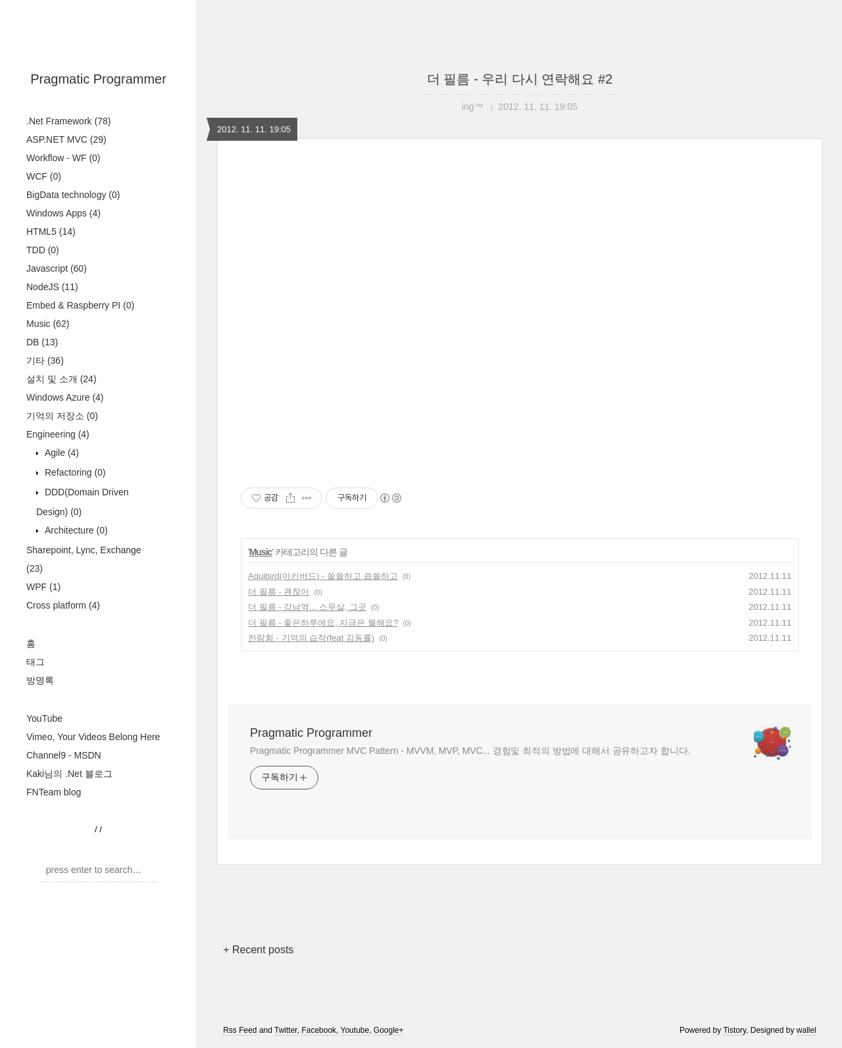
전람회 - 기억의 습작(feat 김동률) (311, 638)
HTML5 (51, 231)
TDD (42, 250)
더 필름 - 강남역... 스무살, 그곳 (307, 607)
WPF (43, 587)
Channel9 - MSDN (63, 755)
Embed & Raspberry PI (80, 305)
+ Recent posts (258, 949)
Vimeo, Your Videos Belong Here (93, 737)
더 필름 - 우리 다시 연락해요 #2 (519, 79)
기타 (45, 360)
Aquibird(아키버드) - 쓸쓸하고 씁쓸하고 (323, 576)
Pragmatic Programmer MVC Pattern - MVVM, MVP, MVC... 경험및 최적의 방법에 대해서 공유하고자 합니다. (470, 750)
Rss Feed (240, 1030)
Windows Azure (65, 397)
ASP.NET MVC (66, 139)
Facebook (318, 1030)
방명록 (40, 680)
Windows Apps (63, 213)
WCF (43, 176)
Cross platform (63, 605)
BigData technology (73, 194)
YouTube (44, 718)
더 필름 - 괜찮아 (278, 592)
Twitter (285, 1030)
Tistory (734, 1030)
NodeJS (52, 287)
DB (42, 342)
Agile (60, 452)
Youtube (355, 1030)
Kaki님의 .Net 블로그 (69, 773)
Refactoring (74, 472)
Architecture (75, 530)
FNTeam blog (53, 792)
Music (47, 323)
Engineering (57, 434)
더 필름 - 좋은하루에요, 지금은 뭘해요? (323, 623)
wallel (806, 1030)
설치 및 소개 (61, 379)
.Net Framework (68, 121)
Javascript (56, 268)
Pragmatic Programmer (98, 79)
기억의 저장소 (62, 416)
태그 (35, 662)
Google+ (389, 1030)
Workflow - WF (63, 158)
